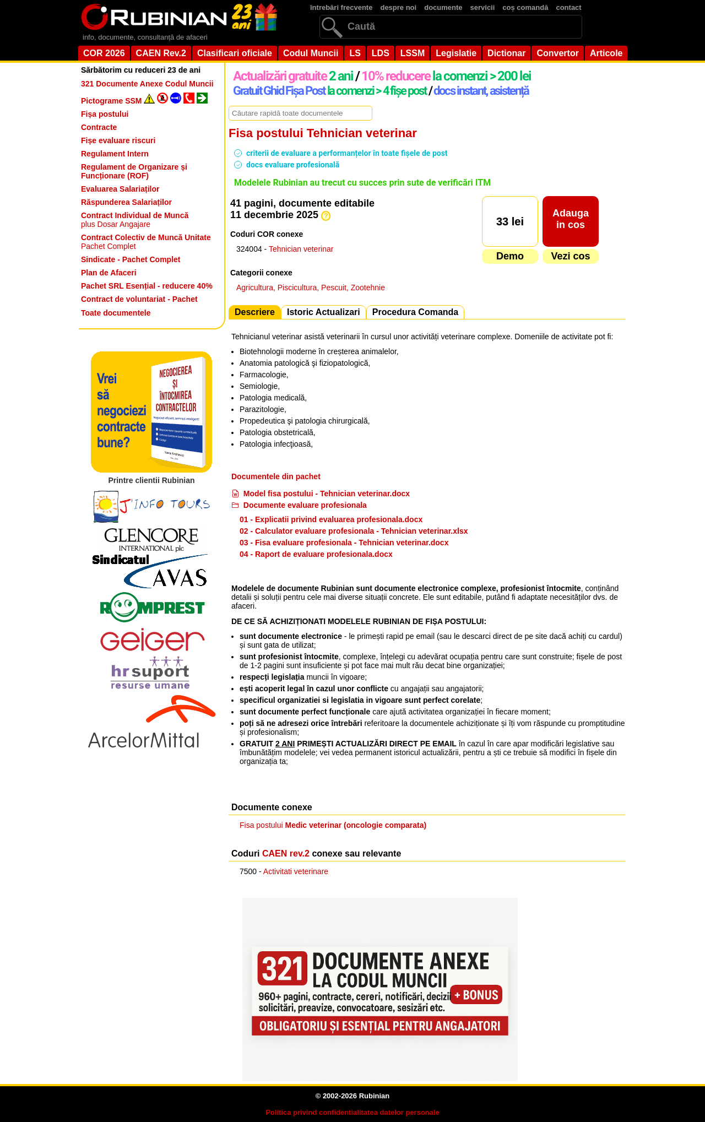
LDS (380, 53)
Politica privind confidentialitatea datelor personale (352, 1112)
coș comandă (525, 7)
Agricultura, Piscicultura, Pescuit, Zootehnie (310, 287)
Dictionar (506, 53)
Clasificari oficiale (234, 53)
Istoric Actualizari (323, 312)
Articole (606, 53)
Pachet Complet (146, 242)
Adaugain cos (570, 219)
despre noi (398, 7)
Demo (510, 256)
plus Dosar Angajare (134, 220)
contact (568, 7)
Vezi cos (570, 256)
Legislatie (456, 53)
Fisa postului (333, 825)
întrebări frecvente (341, 7)
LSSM (412, 53)
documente (443, 7)
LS (354, 53)
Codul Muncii (310, 53)
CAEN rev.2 (286, 853)
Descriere (255, 312)
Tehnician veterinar (301, 249)
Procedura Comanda (415, 312)
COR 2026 (104, 53)
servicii (482, 7)
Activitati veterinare (295, 871)
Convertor (557, 53)
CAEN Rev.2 (161, 53)
